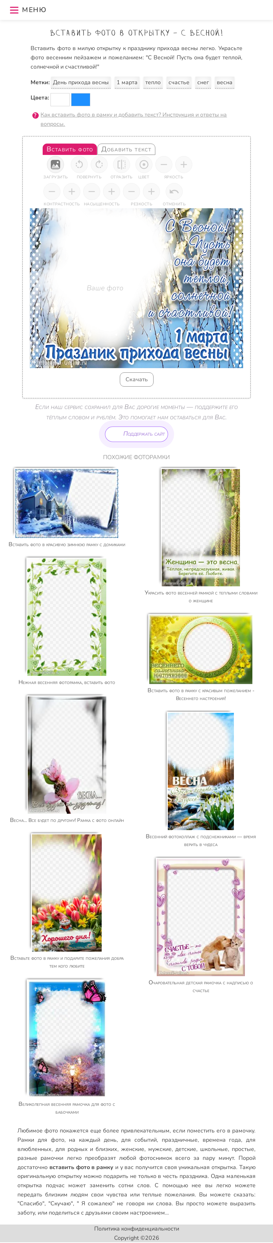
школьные (214, 1149)
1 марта (127, 82)
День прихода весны (81, 82)
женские (132, 1149)
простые (243, 1149)
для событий (139, 1140)
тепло (153, 82)
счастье (178, 82)
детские (185, 1149)
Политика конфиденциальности (136, 1229)
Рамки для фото (40, 1140)
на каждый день (92, 1140)
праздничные (180, 1140)
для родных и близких (86, 1149)
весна (224, 82)
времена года (222, 1140)
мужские (160, 1149)
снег (203, 82)
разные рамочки (40, 1158)
